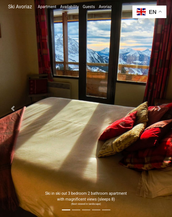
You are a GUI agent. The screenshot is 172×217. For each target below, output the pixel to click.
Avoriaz (105, 6)
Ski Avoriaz (20, 6)
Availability (69, 6)
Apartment (47, 6)
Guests (89, 6)
